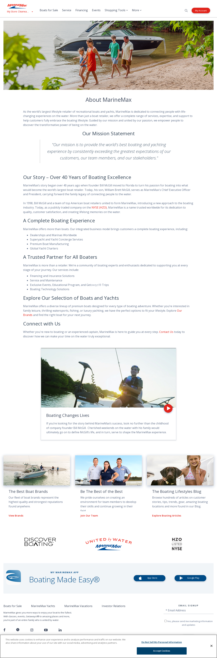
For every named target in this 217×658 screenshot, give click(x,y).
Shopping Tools (116, 10)
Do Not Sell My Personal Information (161, 642)
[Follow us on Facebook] (4, 630)
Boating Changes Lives (67, 415)
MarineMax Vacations (78, 606)
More (136, 10)
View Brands (16, 515)
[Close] (211, 646)
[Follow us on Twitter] (17, 630)
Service (66, 10)
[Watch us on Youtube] (46, 630)
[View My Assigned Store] (20, 11)
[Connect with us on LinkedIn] (60, 630)
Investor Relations (113, 606)
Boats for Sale (49, 10)
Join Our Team (89, 515)
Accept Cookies (161, 650)
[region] (108, 646)
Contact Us (166, 332)
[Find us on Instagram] (31, 630)
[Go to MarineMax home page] (20, 6)
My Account (201, 10)
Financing (81, 10)
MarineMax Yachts (43, 606)
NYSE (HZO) (99, 207)
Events (96, 10)
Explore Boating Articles (166, 515)
